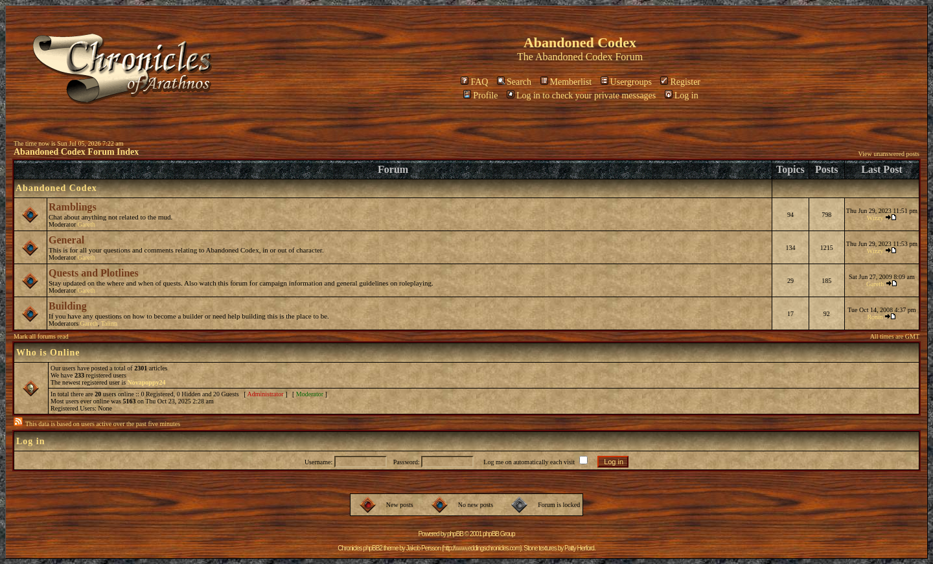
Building (68, 305)
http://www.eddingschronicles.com (481, 548)
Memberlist (566, 82)
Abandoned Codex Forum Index (76, 152)
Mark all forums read (41, 336)
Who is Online (48, 352)
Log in (681, 95)
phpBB (455, 533)
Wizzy (875, 217)
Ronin (874, 317)
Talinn (109, 323)
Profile (480, 95)
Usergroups (626, 82)
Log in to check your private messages (581, 95)
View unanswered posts (888, 153)
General (66, 239)
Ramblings (73, 206)
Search (514, 82)
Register (680, 82)
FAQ (474, 82)
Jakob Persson (423, 548)
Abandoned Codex (574, 56)
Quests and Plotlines (94, 272)
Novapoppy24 (147, 382)
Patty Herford (579, 548)
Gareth (86, 224)
